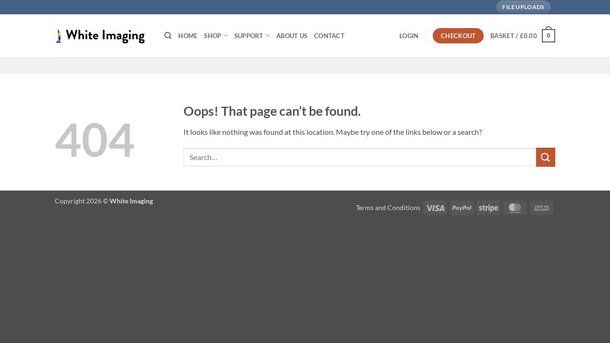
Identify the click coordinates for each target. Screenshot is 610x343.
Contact (329, 36)
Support (252, 35)
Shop (215, 35)
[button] (408, 35)
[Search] (168, 36)
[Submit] (545, 157)
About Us (291, 36)
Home (187, 36)
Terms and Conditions (388, 207)
